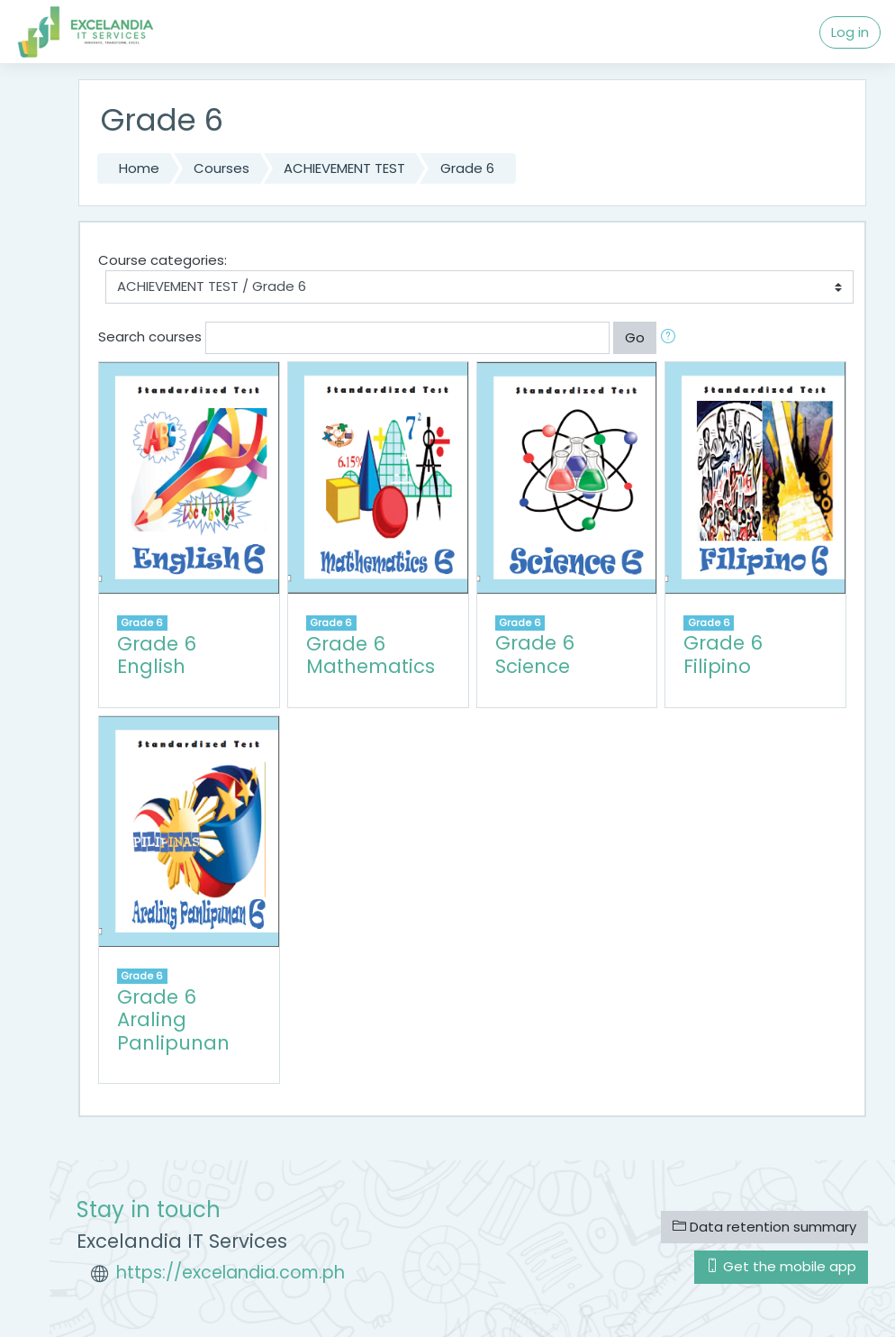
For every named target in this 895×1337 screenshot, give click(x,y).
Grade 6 (467, 168)
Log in (850, 32)
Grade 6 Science (534, 654)
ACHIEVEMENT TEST (344, 168)
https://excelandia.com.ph (230, 1272)
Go (635, 337)
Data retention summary (764, 1226)
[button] (671, 338)
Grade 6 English (156, 655)
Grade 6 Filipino (723, 654)
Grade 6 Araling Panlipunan (173, 1020)
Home (139, 168)
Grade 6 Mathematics (370, 655)
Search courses (150, 336)
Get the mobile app (781, 1266)
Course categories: (162, 259)
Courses (221, 168)
